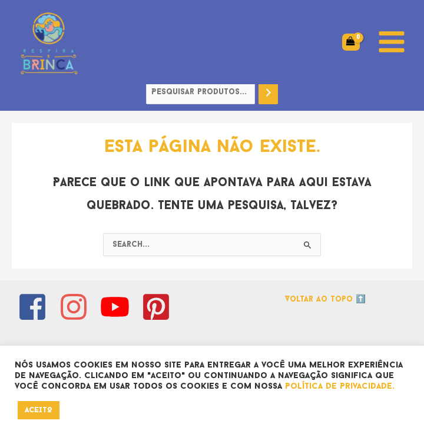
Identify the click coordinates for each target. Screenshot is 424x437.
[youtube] (119, 307)
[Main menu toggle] (392, 42)
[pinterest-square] (160, 307)
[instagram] (78, 307)
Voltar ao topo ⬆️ (325, 299)
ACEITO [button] (38, 410)
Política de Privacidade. (340, 386)
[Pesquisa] (269, 92)
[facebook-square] (37, 307)
